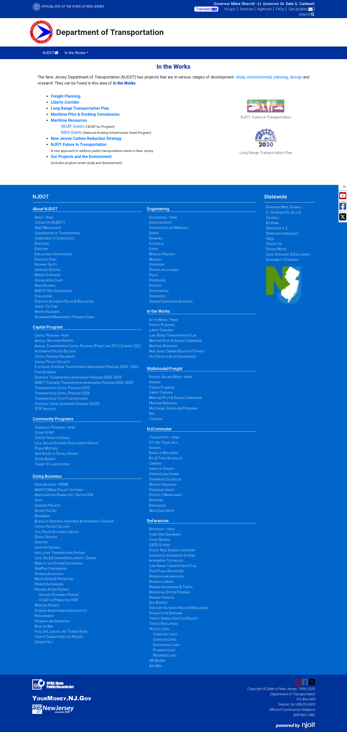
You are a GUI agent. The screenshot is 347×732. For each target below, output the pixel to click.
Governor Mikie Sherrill (284, 207)
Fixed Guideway (45, 372)
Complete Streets (161, 469)
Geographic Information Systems (172, 555)
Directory (42, 249)
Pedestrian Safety (162, 490)
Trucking (156, 419)
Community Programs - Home (55, 427)
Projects (155, 285)
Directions (42, 243)
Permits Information (49, 584)
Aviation (154, 382)
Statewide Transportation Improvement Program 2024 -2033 (78, 377)
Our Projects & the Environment (172, 356)
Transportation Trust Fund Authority (61, 398)
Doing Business (47, 476)
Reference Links (165, 655)
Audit (38, 500)
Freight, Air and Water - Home (170, 377)
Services (246, 9)
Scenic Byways (45, 459)
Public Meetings (46, 448)
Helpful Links (159, 629)
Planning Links (164, 650)
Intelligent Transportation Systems (60, 553)
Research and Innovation (52, 621)
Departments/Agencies (282, 233)
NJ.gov (230, 9)
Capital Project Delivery (52, 362)
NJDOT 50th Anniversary (54, 291)
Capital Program (48, 327)
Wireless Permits (47, 605)
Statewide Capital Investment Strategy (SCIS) (67, 404)
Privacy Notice (276, 249)
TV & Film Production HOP (58, 600)
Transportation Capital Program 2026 (62, 393)
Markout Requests (162, 254)
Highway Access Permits (52, 589)
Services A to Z (277, 228)
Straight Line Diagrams (165, 613)
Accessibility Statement (282, 260)
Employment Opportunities (53, 254)
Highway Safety (46, 264)
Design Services (46, 537)
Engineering (158, 209)
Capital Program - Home (52, 335)
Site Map (155, 666)
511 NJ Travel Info (163, 442)
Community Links (165, 634)
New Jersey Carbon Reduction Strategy (177, 351)
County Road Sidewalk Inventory (172, 550)
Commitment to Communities (54, 238)
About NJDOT (45, 209)
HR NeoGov (157, 661)
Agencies (264, 9)
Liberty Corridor (161, 330)
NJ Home (272, 223)
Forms (153, 249)
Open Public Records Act (167, 571)
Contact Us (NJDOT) (50, 222)
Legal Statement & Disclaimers (288, 254)
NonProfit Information (51, 568)
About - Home (44, 217)
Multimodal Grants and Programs (173, 408)
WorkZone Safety (162, 511)
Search (306, 14)
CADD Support (159, 545)
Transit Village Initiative (52, 464)
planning (280, 77)
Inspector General (48, 270)
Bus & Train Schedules (165, 458)
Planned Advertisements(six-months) (61, 610)
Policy (153, 275)
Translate (206, 9)
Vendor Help (44, 642)
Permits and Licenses (163, 270)
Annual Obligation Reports (54, 341)
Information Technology (166, 560)
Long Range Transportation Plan (172, 335)
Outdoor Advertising (49, 574)
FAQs (280, 9)
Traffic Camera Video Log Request (59, 637)
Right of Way (44, 626)
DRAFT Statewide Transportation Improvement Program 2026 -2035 (84, 383)
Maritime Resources (163, 346)
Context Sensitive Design (52, 438)
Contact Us (274, 244)
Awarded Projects (47, 505)
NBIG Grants (71, 132)
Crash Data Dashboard (165, 534)
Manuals (155, 259)
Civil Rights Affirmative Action (57, 532)
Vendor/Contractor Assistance (171, 301)
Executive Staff (46, 259)
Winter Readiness (47, 312)
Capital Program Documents (55, 356)
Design (154, 233)
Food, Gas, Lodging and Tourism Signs (61, 631)
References (158, 520)
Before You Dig (46, 511)
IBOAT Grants (72, 126)
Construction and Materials (168, 228)
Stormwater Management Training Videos (64, 317)
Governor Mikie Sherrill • (235, 4)
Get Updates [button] (300, 9)
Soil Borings (158, 602)
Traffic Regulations (163, 624)
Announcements (160, 222)
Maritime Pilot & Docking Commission (175, 341)
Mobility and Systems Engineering (59, 563)
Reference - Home (162, 529)
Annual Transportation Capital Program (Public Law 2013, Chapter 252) (88, 346)
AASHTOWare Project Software (59, 490)
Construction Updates (164, 474)
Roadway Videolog (161, 597)
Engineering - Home (163, 217)
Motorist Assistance (163, 484)
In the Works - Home (163, 320)
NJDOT (51, 53)
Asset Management (48, 228)
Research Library (161, 582)
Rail (152, 414)
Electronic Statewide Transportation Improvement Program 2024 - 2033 (86, 367)
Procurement (44, 616)
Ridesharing (157, 505)
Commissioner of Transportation (57, 233)
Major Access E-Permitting (54, 579)
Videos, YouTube (46, 306)
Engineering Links (166, 645)
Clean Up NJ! (44, 432)
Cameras (155, 463)
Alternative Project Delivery (55, 351)
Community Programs (53, 419)
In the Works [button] (75, 53)
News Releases (45, 285)
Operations (156, 264)
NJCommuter (159, 429)
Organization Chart (49, 280)
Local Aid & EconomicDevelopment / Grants (65, 558)
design (296, 77)
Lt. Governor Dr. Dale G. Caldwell (286, 4)
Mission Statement (48, 275)
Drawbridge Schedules (165, 479)
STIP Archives (45, 409)
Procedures (157, 280)
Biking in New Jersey (164, 453)
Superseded (157, 296)
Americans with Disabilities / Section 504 (64, 495)
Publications (43, 296)
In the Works (158, 311)
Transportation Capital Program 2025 (62, 388)
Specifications (158, 291)
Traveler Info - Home (164, 437)
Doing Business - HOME (51, 484)
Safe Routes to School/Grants (56, 454)
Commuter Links (164, 639)
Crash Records (159, 540)
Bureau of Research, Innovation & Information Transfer (74, 521)
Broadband (42, 516)
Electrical (156, 243)
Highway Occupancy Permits (59, 595)
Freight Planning (162, 325)
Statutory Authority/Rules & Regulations (64, 301)
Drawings (156, 238)
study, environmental (254, 77)
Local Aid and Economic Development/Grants (66, 443)
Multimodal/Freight (164, 368)
